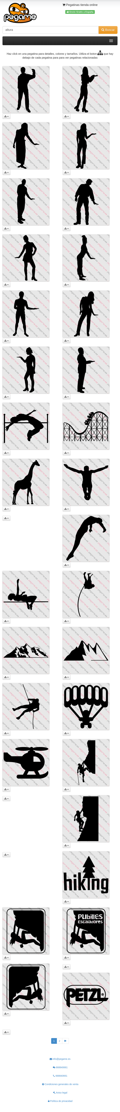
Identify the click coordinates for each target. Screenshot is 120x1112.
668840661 (60, 1067)
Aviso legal (60, 1092)
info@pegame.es (60, 1059)
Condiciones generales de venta (60, 1084)
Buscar (108, 29)
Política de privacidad (60, 1101)
